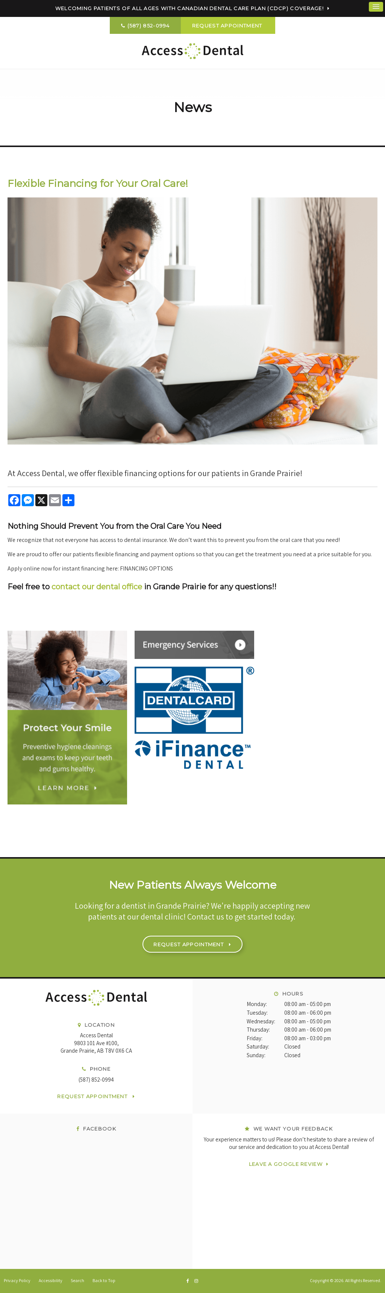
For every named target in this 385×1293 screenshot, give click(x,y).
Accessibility (50, 1280)
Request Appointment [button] (228, 26)
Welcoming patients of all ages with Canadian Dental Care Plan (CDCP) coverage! (189, 8)
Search (77, 1280)
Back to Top (103, 1280)
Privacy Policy (17, 1280)
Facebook (96, 1129)
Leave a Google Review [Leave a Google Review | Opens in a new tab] (286, 1164)
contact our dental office (97, 586)
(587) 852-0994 (148, 26)
